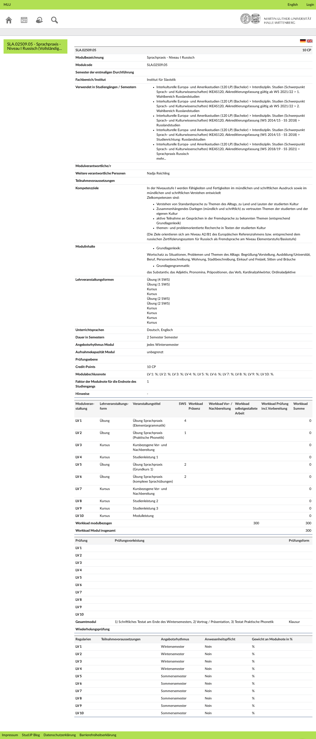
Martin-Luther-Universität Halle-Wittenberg (276, 18)
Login (310, 4)
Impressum (10, 735)
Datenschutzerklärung (60, 735)
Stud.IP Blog (31, 735)
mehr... (161, 158)
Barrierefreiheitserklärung (98, 735)
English (293, 4)
